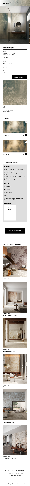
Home (2, 2)
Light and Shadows (12, 2)
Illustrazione (19, 198)
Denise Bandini (6, 67)
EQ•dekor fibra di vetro (8, 54)
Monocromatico (8, 200)
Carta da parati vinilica (9, 53)
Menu (4, 484)
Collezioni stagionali (6, 2)
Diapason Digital (17, 475)
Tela (4, 59)
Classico (12, 198)
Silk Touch (5, 57)
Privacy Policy (10, 473)
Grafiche (19, 484)
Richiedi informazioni (20, 77)
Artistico (6, 198)
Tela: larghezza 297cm (10, 180)
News (25, 484)
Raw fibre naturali (7, 56)
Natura (16, 200)
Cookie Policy (19, 473)
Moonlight (17, 2)
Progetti (10, 484)
